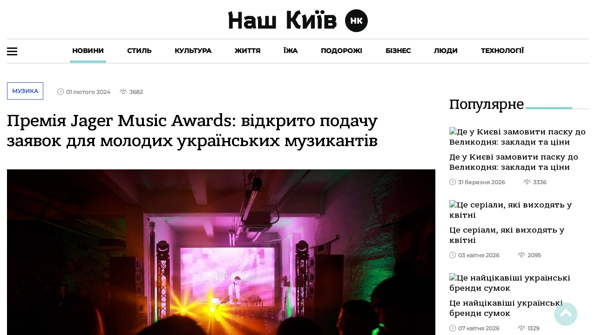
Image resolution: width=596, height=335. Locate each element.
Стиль (139, 51)
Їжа (291, 51)
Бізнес (398, 51)
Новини (88, 51)
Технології (502, 51)
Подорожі (341, 51)
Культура (193, 51)
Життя (247, 51)
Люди (446, 51)
